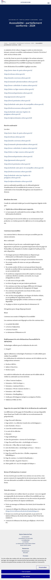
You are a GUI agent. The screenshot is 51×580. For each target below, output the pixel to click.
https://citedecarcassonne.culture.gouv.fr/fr (17, 108)
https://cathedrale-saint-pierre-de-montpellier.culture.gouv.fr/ (24, 104)
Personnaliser (43, 567)
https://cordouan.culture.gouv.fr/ (14, 74)
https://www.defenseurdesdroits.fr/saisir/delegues (22, 511)
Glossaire (25, 552)
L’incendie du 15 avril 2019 (25, 538)
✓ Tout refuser (25, 576)
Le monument (25, 536)
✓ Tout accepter (25, 571)
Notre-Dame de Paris (25, 2)
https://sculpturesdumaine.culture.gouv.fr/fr (18, 118)
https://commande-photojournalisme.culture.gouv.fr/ (20, 81)
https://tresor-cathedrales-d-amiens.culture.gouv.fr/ (20, 85)
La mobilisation (26, 540)
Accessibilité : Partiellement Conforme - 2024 (21, 43)
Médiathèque (25, 551)
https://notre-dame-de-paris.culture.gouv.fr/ (18, 70)
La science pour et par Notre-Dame (25, 543)
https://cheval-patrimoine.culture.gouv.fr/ (17, 100)
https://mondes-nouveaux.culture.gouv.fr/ (17, 78)
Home (5, 43)
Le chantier (25, 542)
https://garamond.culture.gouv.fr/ (14, 97)
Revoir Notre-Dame (25, 545)
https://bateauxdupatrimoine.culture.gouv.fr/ (18, 93)
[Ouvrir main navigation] (48, 2)
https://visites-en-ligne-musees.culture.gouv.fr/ (19, 89)
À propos (25, 556)
